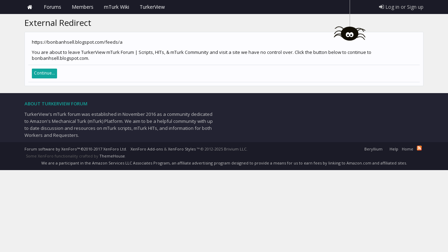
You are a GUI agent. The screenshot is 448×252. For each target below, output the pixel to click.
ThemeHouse (112, 156)
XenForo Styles (182, 149)
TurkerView (152, 7)
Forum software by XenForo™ (75, 149)
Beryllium (373, 149)
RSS (419, 148)
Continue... (44, 73)
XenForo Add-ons (147, 149)
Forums (52, 7)
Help (394, 149)
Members (82, 7)
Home (29, 7)
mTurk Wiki (116, 7)
